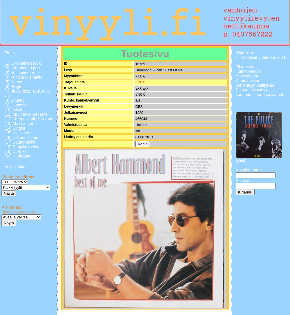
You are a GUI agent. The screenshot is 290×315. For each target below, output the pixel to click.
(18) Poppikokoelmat (22, 146)
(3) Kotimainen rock (21, 72)
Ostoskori (244, 52)
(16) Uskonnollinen (21, 137)
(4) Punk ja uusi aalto (23, 77)
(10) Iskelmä (15, 109)
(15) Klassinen (17, 133)
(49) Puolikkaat (17, 156)
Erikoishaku (14, 166)
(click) (241, 160)
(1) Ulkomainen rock (22, 63)
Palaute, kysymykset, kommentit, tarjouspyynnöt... (261, 92)
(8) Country (14, 100)
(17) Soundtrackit (19, 142)
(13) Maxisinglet (18, 123)
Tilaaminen (245, 66)
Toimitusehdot (248, 71)
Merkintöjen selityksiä (255, 85)
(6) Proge (12, 86)
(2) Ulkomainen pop (22, 68)
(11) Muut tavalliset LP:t (25, 114)
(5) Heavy (13, 81)
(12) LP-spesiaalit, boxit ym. (29, 119)
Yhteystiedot (247, 76)
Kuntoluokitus (248, 80)
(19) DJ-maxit (16, 151)
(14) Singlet (14, 128)
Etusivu (11, 52)
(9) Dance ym (16, 105)
